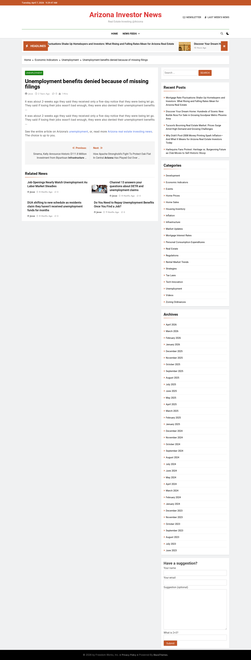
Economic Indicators (177, 182)
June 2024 (171, 470)
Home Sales (172, 202)
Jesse (30, 93)
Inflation (170, 215)
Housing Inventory (175, 209)
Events (169, 188)
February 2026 (173, 337)
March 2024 (172, 490)
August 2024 (172, 457)
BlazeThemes (160, 654)
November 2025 (174, 357)
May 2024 (171, 477)
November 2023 (174, 517)
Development (173, 175)
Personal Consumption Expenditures (185, 242)
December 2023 (174, 510)
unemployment (78, 131)
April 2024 (171, 484)
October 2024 (173, 444)
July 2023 (171, 543)
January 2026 (173, 344)
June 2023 (171, 550)
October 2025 (173, 364)
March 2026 (172, 331)
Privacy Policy (129, 654)
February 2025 (173, 417)
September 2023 (174, 530)
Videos (169, 295)
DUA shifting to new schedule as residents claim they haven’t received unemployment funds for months (55, 206)
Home (114, 33)
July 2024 (171, 464)
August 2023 (172, 537)
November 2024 (174, 437)
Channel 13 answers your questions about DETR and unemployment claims (126, 186)
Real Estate (172, 248)
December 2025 (174, 351)
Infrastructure (173, 222)
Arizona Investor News (125, 14)
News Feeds (130, 33)
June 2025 (171, 391)
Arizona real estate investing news (130, 131)
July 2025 (171, 384)
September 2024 (174, 450)
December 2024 (174, 431)
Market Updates (174, 228)
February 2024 (173, 497)
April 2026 (171, 324)
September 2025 (174, 371)
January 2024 (173, 503)
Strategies (171, 268)
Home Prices (173, 195)
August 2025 (172, 377)
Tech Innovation (174, 282)
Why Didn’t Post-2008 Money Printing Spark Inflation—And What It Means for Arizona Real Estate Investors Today (194, 139)
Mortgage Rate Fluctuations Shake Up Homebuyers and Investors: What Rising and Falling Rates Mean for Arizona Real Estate (119, 43)
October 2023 (173, 524)
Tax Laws (171, 275)
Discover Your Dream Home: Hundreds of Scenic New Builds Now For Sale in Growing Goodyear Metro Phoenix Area (196, 115)
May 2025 (171, 397)
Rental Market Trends (177, 262)
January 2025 (173, 424)
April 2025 (171, 404)
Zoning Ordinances (176, 302)
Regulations (172, 255)
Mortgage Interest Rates (179, 235)
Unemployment (33, 73)
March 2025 (172, 410)
